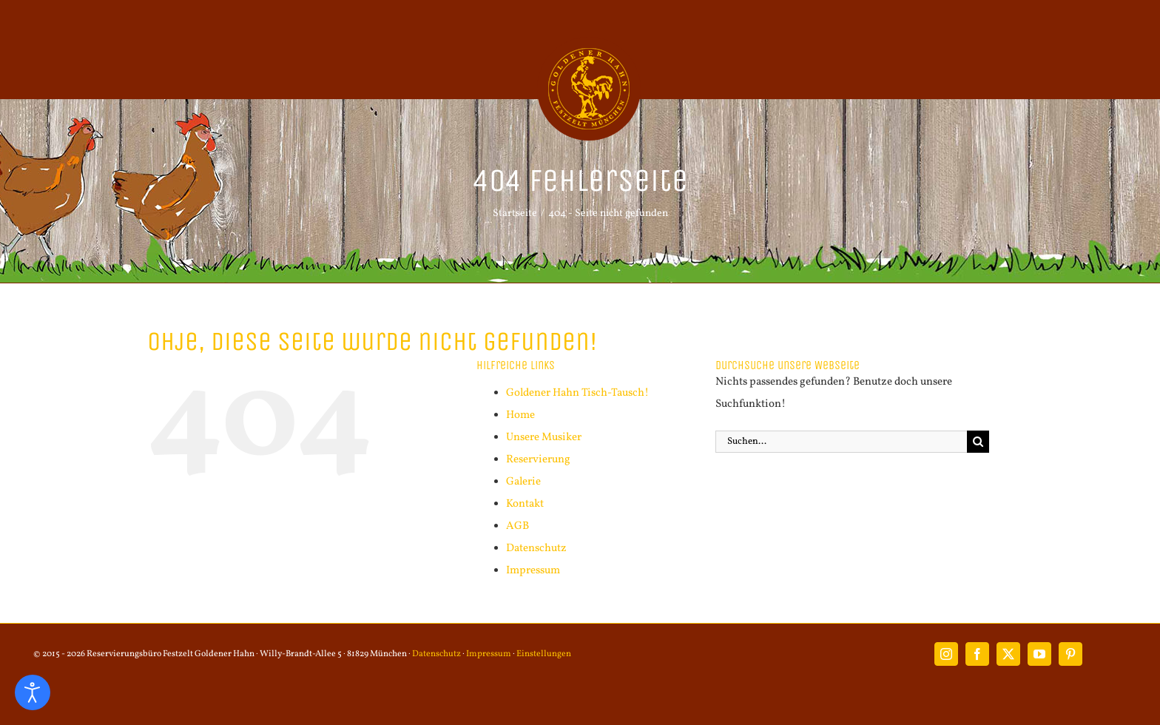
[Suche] (978, 442)
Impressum (533, 571)
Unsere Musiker (543, 437)
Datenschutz (536, 548)
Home (520, 415)
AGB (517, 526)
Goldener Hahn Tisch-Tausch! (577, 393)
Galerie (523, 482)
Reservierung (538, 460)
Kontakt (525, 504)
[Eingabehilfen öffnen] (32, 692)
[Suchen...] (841, 442)
